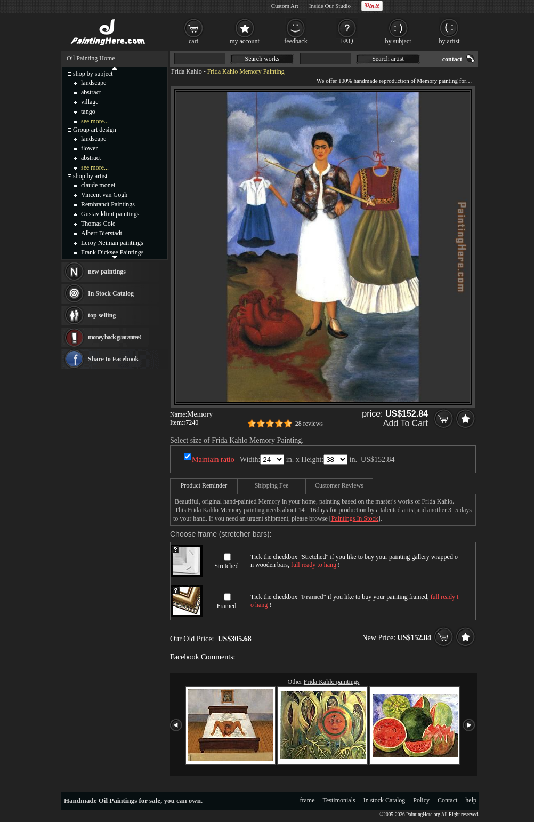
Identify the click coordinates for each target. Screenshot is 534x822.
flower (89, 148)
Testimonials (339, 800)
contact (452, 59)
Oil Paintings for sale (129, 800)
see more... (95, 121)
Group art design (94, 129)
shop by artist (90, 176)
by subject (398, 41)
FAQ (347, 41)
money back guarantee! (114, 337)
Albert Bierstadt (101, 233)
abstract (91, 92)
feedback (295, 41)
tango (88, 111)
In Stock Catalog (111, 293)
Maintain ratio (213, 460)
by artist (449, 41)
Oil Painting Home (91, 58)
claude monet (98, 185)
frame (307, 800)
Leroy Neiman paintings (112, 242)
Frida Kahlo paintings (332, 681)
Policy (421, 800)
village (90, 102)
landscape (93, 82)
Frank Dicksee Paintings (112, 252)
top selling (102, 315)
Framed (227, 606)
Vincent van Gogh (104, 194)
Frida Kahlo (186, 71)
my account (245, 41)
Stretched (226, 566)
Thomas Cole (98, 223)
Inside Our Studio (330, 6)
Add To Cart (405, 423)
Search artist (388, 58)
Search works (262, 58)
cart (193, 41)
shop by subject (93, 73)
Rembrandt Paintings (108, 204)
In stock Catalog (384, 800)
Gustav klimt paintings (110, 214)
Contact (447, 800)
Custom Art (284, 6)
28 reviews (309, 423)
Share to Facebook (113, 359)
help (470, 800)
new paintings (107, 271)
